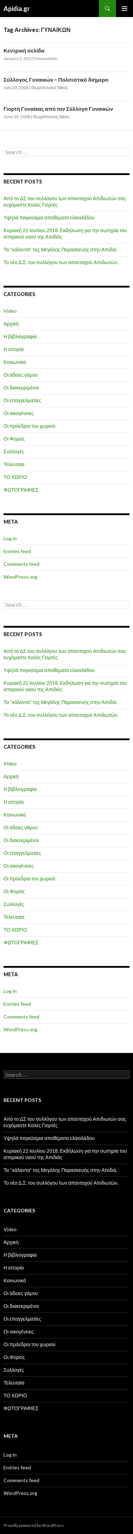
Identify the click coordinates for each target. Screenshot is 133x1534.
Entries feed (17, 551)
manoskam (46, 58)
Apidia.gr (17, 8)
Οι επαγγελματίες (22, 400)
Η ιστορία (14, 349)
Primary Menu (124, 8)
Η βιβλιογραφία (20, 336)
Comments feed (21, 564)
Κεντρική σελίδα (24, 50)
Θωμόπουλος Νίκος (49, 87)
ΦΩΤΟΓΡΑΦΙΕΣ (21, 490)
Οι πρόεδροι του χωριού (30, 426)
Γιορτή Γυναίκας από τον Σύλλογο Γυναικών (58, 108)
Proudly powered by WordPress (34, 1525)
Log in (10, 538)
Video (10, 311)
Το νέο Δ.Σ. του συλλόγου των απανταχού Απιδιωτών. (61, 262)
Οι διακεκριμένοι (21, 387)
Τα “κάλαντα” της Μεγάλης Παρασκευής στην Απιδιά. (60, 249)
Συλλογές (14, 451)
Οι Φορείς (14, 439)
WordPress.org (20, 577)
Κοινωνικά (15, 362)
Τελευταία (14, 464)
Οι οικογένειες (19, 413)
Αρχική (11, 324)
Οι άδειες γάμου (21, 375)
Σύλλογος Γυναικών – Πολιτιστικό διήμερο (56, 79)
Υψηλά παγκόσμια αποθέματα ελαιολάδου (49, 217)
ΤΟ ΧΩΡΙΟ (15, 477)
